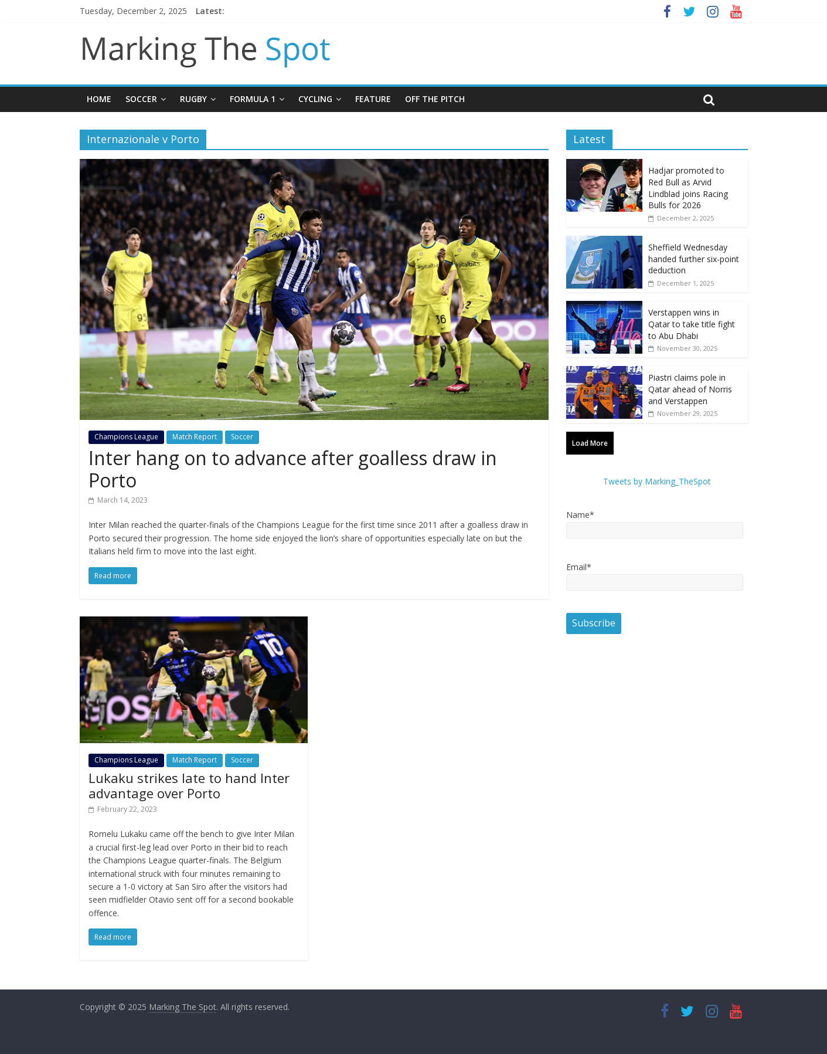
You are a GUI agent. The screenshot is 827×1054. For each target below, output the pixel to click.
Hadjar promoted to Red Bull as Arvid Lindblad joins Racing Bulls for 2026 (688, 188)
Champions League (126, 437)
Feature (373, 98)
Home (99, 98)
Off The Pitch (435, 98)
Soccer (141, 98)
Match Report (194, 437)
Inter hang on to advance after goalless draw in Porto (293, 469)
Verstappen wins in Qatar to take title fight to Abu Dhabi (691, 324)
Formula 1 (252, 98)
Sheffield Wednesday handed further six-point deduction (693, 259)
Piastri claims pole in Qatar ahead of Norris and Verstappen (690, 389)
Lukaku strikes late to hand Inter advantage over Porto (189, 785)
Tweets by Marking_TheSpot (657, 481)
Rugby (193, 98)
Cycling (315, 98)
